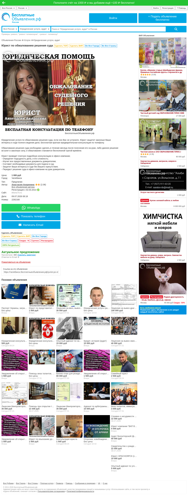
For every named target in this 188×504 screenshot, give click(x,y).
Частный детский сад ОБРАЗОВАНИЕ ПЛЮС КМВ (162, 113)
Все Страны (33, 483)
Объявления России (11, 40)
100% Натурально (10, 245)
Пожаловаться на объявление (15, 262)
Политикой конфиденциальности (80, 491)
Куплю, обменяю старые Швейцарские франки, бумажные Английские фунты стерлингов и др (161, 71)
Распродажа (47, 241)
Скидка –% (24, 241)
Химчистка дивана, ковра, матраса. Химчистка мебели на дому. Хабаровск (161, 256)
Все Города (20, 483)
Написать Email (31, 224)
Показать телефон (31, 216)
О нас (105, 483)
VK (99, 483)
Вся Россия (8, 8)
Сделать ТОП (61, 46)
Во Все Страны (109, 46)
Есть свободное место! (150, 308)
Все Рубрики (8, 483)
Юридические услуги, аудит (46, 40)
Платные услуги (47, 483)
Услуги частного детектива (152, 192)
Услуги (27, 40)
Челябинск (17, 178)
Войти (156, 8)
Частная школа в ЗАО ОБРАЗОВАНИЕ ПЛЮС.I (160, 152)
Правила (59, 483)
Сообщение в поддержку (85, 483)
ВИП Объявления (146, 36)
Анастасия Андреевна (23, 184)
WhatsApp (31, 207)
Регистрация (167, 8)
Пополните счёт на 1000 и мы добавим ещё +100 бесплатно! (94, 2)
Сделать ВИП (76, 46)
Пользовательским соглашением (51, 491)
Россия (22, 8)
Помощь (69, 483)
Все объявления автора (23, 187)
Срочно (35, 241)
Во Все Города (92, 46)
